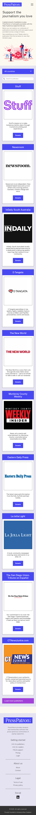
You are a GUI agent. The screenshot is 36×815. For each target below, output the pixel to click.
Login (18, 756)
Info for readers (18, 747)
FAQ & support (18, 750)
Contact (18, 770)
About (18, 767)
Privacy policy (18, 785)
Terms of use (18, 782)
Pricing (18, 753)
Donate (18, 135)
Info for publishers (18, 744)
